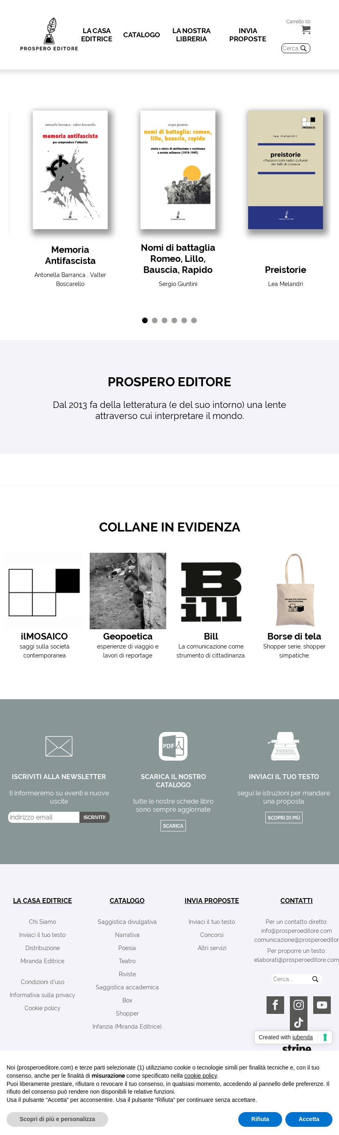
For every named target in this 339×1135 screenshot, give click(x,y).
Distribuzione (42, 948)
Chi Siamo (42, 922)
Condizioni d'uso (42, 982)
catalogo (127, 901)
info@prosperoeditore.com (296, 931)
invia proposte (212, 901)
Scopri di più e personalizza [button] (57, 1119)
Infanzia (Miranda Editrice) (127, 1026)
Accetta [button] (308, 1119)
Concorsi (212, 935)
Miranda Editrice (42, 961)
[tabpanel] (70, 199)
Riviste (127, 974)
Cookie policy (43, 1008)
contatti (296, 901)
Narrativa (127, 935)
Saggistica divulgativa (127, 922)
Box (127, 1000)
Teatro (127, 961)
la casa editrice (42, 901)
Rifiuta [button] (260, 1119)
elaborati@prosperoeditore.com (296, 960)
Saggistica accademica (127, 987)
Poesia (127, 948)
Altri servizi (212, 948)
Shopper (127, 1013)
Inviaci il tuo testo (42, 935)
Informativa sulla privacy (42, 995)
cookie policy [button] (200, 1075)
